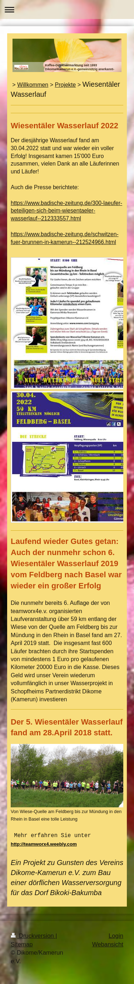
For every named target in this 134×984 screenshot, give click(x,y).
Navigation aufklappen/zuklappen (67, 9)
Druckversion (33, 935)
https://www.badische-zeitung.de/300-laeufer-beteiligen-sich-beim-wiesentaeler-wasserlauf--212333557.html (66, 211)
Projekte (65, 85)
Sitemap (22, 943)
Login (116, 935)
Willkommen (32, 85)
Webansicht (107, 943)
